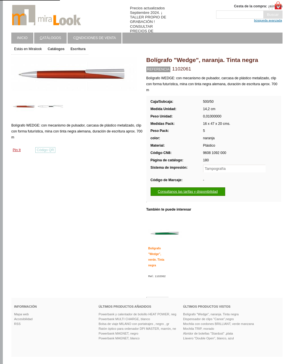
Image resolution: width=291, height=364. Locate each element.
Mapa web (21, 314)
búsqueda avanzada (268, 20)
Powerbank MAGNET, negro (118, 333)
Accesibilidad (23, 319)
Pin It (17, 150)
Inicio (22, 38)
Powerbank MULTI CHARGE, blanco (124, 319)
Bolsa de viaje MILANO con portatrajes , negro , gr (134, 324)
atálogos (50, 38)
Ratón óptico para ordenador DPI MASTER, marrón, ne (137, 328)
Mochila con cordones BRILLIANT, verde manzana (218, 324)
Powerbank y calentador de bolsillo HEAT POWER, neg (137, 314)
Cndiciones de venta (94, 38)
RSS (17, 324)
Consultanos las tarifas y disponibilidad (188, 192)
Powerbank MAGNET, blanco (119, 338)
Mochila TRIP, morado (198, 328)
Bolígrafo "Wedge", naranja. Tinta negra (211, 314)
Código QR (45, 150)
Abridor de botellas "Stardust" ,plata (208, 333)
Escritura (77, 49)
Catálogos (56, 49)
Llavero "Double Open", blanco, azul (208, 338)
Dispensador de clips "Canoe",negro (208, 319)
